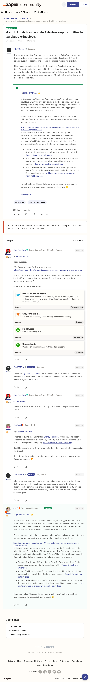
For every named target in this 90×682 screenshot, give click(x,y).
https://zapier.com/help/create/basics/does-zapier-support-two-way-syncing (47, 270)
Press (47, 661)
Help (19, 661)
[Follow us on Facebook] (40, 672)
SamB (15, 508)
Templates (77, 661)
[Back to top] (87, 649)
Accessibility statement (53, 652)
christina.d (17, 425)
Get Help (7, 12)
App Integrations (45, 665)
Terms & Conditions (35, 652)
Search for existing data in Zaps (48, 164)
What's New (41, 12)
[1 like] (22, 210)
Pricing (11, 661)
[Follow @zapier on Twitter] (54, 672)
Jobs (55, 661)
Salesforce (19, 202)
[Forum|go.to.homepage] (22, 4)
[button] (73, 4)
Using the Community (17, 630)
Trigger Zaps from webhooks (39, 155)
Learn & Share (23, 12)
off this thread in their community (57, 443)
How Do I (25, 18)
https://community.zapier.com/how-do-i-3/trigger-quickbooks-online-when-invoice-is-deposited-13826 (50, 128)
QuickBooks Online (37, 202)
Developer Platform (33, 661)
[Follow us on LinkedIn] (45, 672)
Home (6, 18)
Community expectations (19, 634)
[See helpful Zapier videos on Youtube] (59, 672)
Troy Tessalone (19, 250)
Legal (75, 678)
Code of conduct (15, 626)
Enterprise (64, 661)
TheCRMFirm (19, 49)
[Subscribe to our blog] (49, 672)
